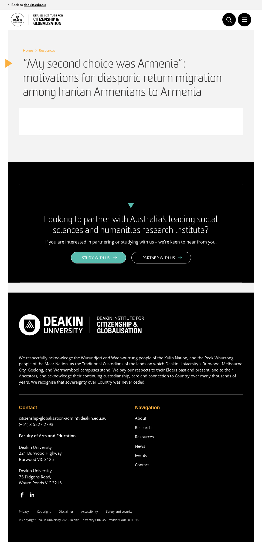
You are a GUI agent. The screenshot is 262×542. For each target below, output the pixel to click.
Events (141, 455)
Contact (142, 464)
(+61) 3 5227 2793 (36, 424)
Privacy (24, 511)
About (140, 418)
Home (28, 50)
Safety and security (119, 511)
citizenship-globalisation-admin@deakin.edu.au (63, 418)
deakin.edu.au (35, 4)
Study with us (96, 258)
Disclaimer (66, 511)
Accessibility (89, 511)
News (140, 446)
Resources (47, 50)
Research (143, 427)
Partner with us (158, 258)
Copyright (44, 511)
